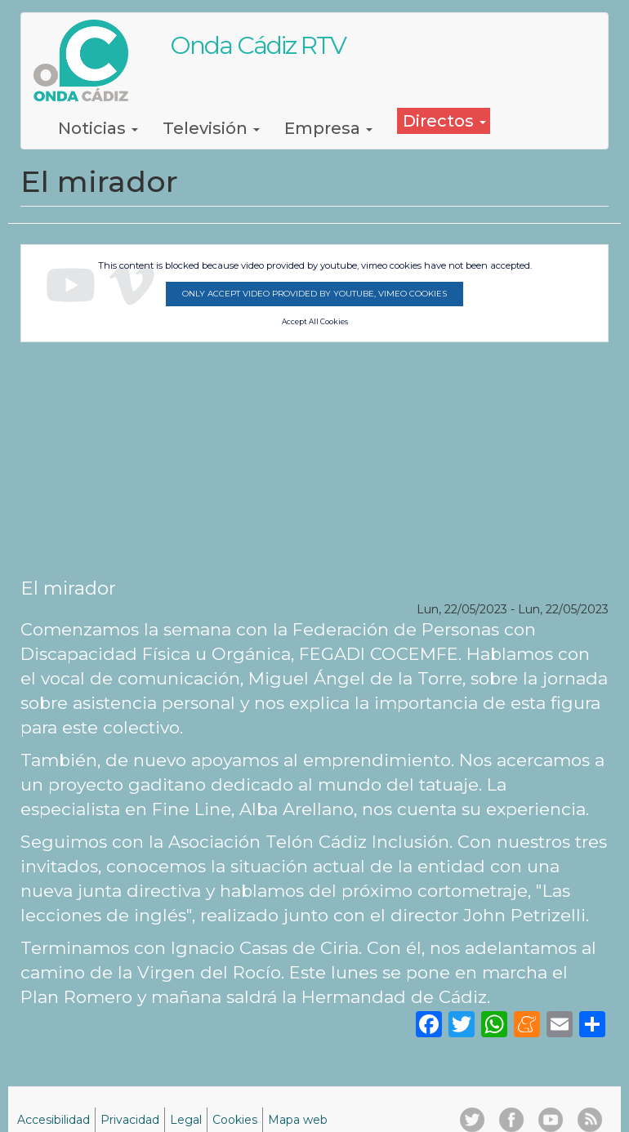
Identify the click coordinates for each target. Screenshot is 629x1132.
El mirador (68, 588)
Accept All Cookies (315, 322)
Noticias (98, 128)
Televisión (211, 128)
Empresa (328, 128)
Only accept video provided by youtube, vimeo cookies (314, 293)
